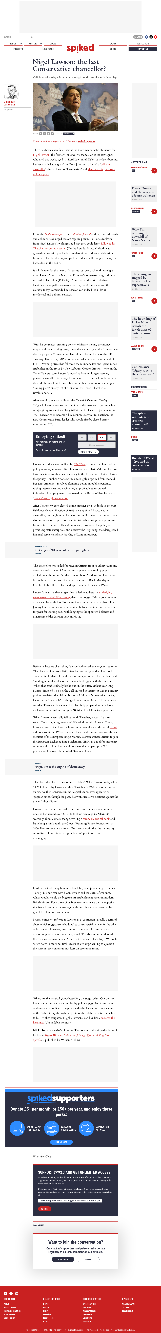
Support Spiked (10, 1307)
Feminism (47, 1314)
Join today (63, 1259)
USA (45, 1321)
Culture (135, 349)
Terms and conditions (12, 1311)
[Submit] (32, 37)
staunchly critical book (96, 819)
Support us (142, 49)
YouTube (155, 37)
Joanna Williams (89, 1311)
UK (73, 134)
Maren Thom (137, 346)
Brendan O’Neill (89, 1304)
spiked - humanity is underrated (80, 48)
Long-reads (48, 49)
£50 (111, 437)
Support (45, 1209)
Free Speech (48, 1318)
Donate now (86, 452)
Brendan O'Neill (139, 167)
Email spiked (127, 1311)
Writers (33, 44)
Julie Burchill (138, 208)
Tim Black (87, 1321)
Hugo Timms (137, 297)
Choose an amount (97, 445)
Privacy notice (9, 1314)
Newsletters (143, 44)
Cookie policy (9, 1318)
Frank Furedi (137, 253)
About (6, 1304)
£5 (82, 437)
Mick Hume (87, 1318)
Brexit (113, 727)
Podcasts (18, 49)
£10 (91, 437)
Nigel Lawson (41, 155)
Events (113, 44)
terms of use (73, 1330)
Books (113, 49)
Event (134, 395)
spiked (134, 437)
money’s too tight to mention (51, 498)
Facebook (146, 37)
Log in (138, 37)
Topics (13, 44)
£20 (101, 437)
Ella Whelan (87, 1314)
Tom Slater (137, 392)
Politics (67, 134)
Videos (53, 44)
